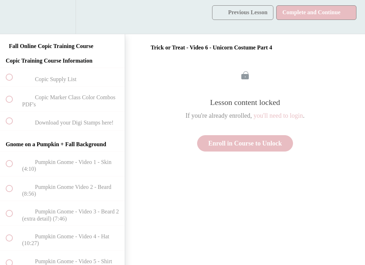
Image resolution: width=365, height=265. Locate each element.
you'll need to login (278, 115)
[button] (13, 17)
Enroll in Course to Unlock (245, 143)
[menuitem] (62, 17)
